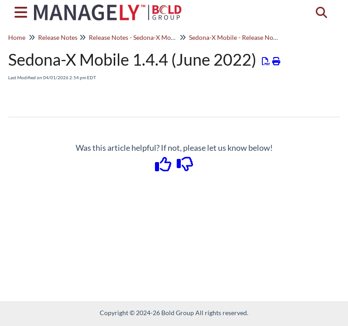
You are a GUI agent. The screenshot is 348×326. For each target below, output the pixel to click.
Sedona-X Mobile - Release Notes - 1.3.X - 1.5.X (254, 37)
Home (16, 37)
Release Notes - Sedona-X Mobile (135, 37)
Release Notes (57, 37)
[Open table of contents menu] (22, 11)
